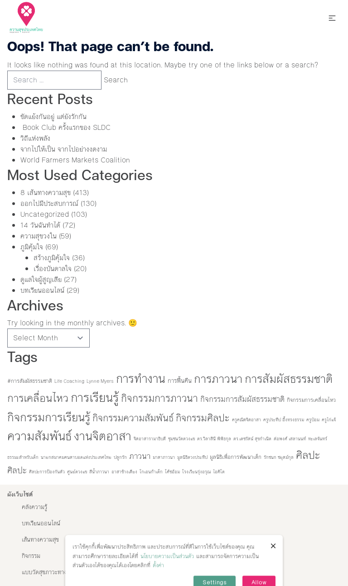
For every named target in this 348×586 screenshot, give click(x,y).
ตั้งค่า (158, 576)
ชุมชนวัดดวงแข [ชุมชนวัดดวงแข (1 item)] (181, 438)
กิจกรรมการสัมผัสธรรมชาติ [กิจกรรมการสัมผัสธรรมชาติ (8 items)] (242, 399)
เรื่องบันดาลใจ (53, 268)
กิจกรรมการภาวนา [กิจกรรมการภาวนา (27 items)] (159, 398)
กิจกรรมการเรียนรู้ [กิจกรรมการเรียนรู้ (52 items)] (48, 417)
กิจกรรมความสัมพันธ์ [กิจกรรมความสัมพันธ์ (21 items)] (133, 417)
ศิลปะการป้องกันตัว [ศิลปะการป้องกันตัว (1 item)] (47, 471)
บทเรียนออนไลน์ (42, 290)
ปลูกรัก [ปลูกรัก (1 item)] (120, 457)
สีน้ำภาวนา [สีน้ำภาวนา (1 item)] (99, 471)
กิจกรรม (31, 556)
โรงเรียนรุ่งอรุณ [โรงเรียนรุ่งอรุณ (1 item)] (196, 471)
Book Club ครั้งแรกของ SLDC (65, 127)
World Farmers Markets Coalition (76, 160)
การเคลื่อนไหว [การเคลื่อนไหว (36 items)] (37, 398)
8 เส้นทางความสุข (45, 192)
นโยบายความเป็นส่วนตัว (167, 566)
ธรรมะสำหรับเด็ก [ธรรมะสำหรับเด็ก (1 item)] (23, 457)
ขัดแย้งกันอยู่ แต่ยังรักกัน (53, 116)
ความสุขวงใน (38, 236)
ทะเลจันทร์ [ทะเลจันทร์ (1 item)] (317, 438)
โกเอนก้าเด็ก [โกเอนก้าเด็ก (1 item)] (151, 471)
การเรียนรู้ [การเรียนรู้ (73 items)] (95, 397)
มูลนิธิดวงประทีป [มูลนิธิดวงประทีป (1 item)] (192, 457)
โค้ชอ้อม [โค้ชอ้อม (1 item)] (172, 471)
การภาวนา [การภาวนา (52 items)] (218, 379)
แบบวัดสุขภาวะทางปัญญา (52, 572)
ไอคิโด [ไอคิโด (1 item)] (219, 471)
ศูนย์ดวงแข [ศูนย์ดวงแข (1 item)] (77, 471)
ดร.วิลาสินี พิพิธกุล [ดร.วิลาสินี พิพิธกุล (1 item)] (214, 438)
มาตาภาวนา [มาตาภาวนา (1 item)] (164, 457)
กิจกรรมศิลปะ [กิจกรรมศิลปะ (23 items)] (203, 417)
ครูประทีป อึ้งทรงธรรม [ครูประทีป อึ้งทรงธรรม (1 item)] (283, 419)
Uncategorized (44, 214)
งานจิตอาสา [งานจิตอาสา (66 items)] (102, 436)
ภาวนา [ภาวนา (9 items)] (139, 456)
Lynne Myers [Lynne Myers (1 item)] (100, 381)
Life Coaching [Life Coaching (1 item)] (69, 381)
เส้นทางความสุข (40, 539)
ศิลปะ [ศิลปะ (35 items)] (308, 455)
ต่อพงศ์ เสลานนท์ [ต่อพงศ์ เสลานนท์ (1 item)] (290, 438)
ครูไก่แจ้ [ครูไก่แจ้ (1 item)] (329, 419)
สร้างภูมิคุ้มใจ (52, 258)
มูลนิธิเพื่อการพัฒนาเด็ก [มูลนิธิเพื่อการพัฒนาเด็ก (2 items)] (235, 457)
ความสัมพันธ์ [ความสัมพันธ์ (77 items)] (39, 436)
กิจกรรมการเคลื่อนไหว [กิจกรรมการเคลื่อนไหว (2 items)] (311, 400)
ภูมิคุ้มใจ (31, 247)
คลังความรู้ (34, 507)
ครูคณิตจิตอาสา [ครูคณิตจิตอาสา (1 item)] (246, 419)
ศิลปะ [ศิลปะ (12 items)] (17, 470)
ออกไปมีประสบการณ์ (49, 203)
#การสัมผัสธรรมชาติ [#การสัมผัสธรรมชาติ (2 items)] (29, 381)
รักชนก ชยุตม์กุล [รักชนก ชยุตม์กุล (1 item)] (279, 457)
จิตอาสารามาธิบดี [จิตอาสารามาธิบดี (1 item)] (150, 438)
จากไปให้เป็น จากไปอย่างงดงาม (63, 149)
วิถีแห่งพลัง (35, 138)
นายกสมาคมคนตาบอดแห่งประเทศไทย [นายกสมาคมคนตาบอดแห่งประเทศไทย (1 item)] (76, 457)
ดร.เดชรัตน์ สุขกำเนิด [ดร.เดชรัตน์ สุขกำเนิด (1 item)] (252, 438)
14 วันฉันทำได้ (40, 225)
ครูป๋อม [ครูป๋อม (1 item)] (312, 419)
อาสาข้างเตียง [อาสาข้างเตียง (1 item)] (124, 471)
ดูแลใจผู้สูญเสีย (41, 279)
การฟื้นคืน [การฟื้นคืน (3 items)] (180, 381)
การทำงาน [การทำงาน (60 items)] (140, 379)
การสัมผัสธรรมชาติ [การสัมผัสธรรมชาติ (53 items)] (289, 379)
